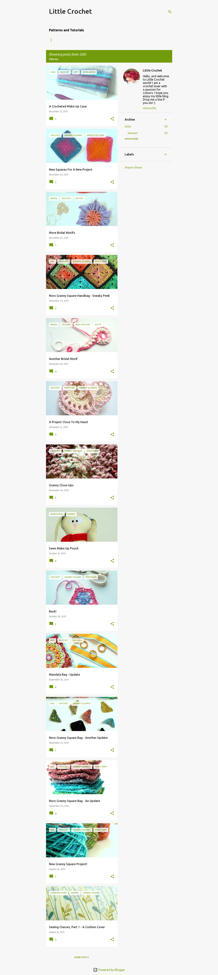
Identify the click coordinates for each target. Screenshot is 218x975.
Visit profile (149, 108)
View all (54, 59)
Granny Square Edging (119, 40)
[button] (112, 119)
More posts (81, 957)
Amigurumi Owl (58, 40)
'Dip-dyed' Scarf (86, 40)
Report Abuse (133, 167)
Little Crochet (70, 11)
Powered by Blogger (109, 969)
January (133, 133)
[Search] (170, 11)
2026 (128, 126)
